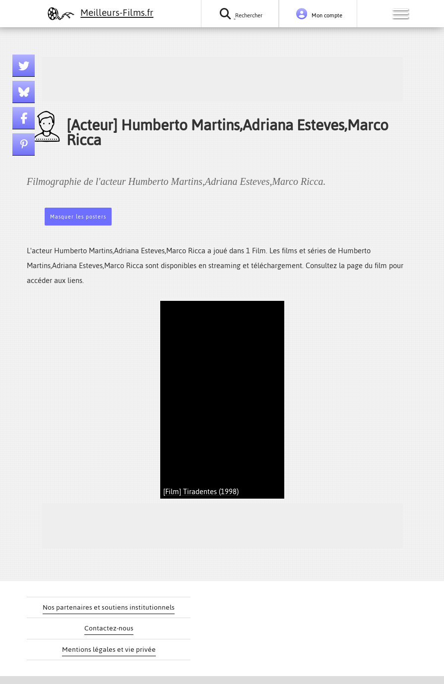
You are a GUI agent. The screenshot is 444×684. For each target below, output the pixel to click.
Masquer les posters (78, 217)
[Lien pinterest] (23, 144)
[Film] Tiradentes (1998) (201, 491)
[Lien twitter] (23, 66)
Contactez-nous (108, 628)
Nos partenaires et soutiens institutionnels (109, 607)
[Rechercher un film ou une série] (240, 13)
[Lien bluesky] (23, 92)
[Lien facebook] (23, 118)
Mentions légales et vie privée (109, 649)
